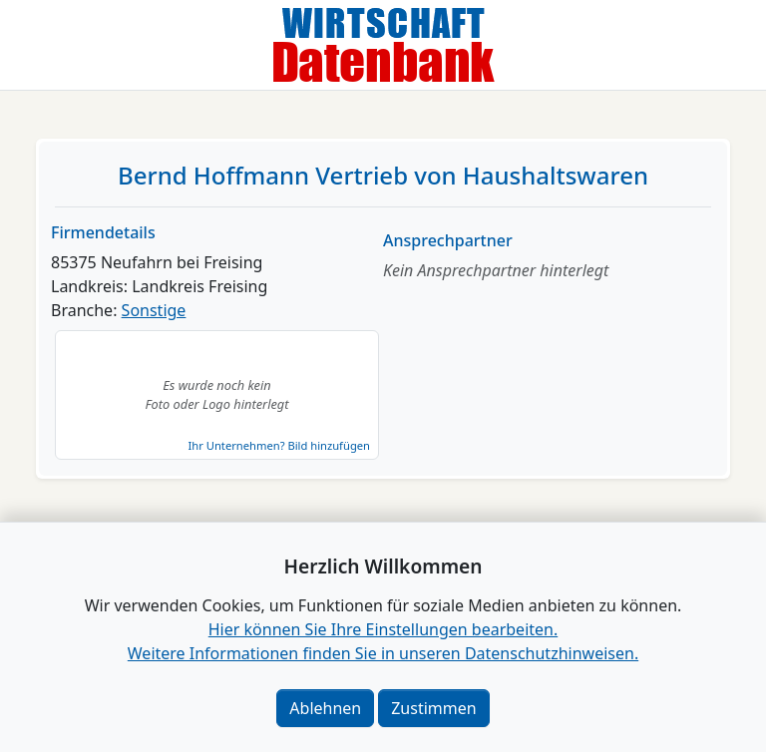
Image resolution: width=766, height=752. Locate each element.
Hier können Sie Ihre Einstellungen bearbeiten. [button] (383, 629)
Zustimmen (433, 708)
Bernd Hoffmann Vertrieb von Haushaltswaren (383, 175)
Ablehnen (325, 708)
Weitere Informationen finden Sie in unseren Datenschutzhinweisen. (383, 653)
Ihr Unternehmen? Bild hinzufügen (279, 445)
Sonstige (154, 310)
